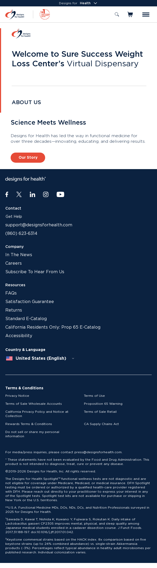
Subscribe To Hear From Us (34, 272)
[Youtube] (60, 195)
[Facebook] (6, 195)
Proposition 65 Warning (103, 403)
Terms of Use (94, 395)
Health (89, 3)
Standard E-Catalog (26, 319)
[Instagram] (46, 195)
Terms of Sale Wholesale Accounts (33, 403)
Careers (13, 263)
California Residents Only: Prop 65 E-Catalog (52, 327)
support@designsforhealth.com (38, 225)
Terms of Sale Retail (100, 411)
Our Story (28, 158)
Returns (13, 310)
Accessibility (18, 336)
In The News (18, 255)
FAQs (11, 293)
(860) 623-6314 (21, 233)
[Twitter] (19, 195)
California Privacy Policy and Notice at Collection (37, 414)
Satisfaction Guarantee (29, 302)
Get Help (14, 217)
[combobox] (40, 358)
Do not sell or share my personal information (32, 434)
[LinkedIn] (32, 195)
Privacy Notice (17, 395)
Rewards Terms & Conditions (28, 424)
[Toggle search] (117, 14)
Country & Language (25, 350)
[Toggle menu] (146, 14)
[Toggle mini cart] (130, 14)
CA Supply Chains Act (101, 424)
